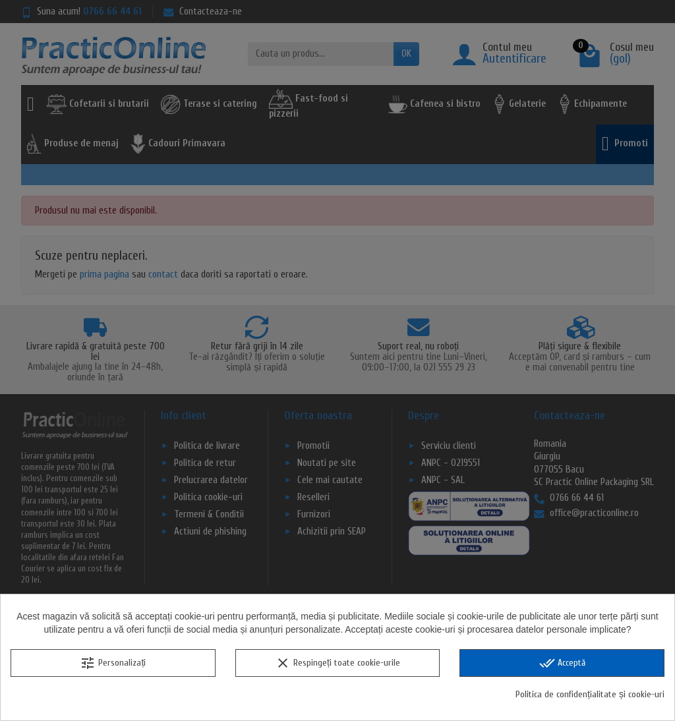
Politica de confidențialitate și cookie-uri (589, 694)
